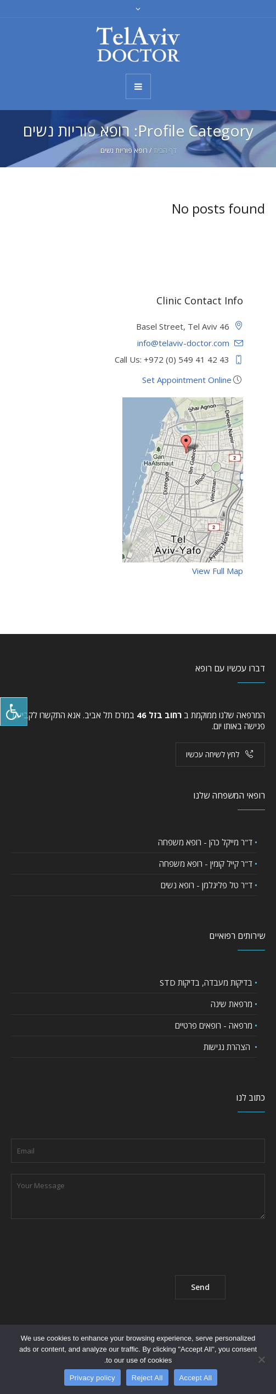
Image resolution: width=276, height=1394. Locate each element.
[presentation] (94, 1242)
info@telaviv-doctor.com (183, 342)
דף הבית (165, 150)
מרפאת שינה (231, 1003)
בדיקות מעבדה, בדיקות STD (206, 982)
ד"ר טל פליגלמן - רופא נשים (206, 884)
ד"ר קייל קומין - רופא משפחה (205, 863)
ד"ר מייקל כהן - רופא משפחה (205, 842)
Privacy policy (92, 1378)
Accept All (195, 1378)
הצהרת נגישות (228, 1046)
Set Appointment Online (187, 379)
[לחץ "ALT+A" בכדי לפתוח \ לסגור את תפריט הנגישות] (13, 711)
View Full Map (217, 570)
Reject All (147, 1378)
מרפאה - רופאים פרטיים (213, 1025)
